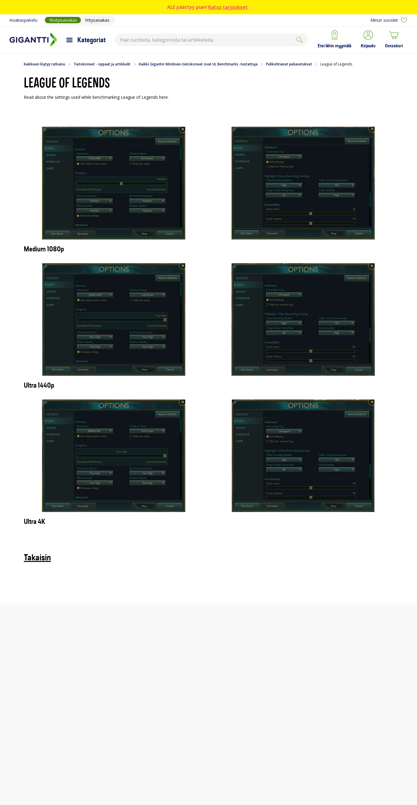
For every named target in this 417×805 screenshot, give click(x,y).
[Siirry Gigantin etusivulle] (33, 40)
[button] (368, 39)
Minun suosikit (388, 20)
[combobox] (211, 40)
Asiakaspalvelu (23, 20)
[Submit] (299, 39)
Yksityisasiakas (63, 20)
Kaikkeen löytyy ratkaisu (44, 64)
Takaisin (37, 557)
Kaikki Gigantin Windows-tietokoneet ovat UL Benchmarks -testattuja (198, 64)
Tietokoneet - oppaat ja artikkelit (102, 64)
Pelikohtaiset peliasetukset (289, 64)
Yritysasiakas (97, 20)
